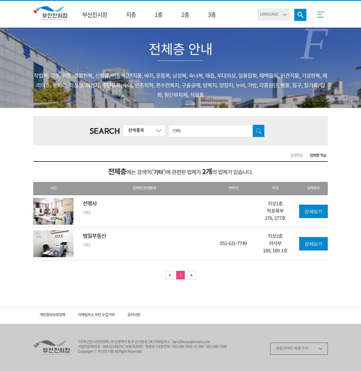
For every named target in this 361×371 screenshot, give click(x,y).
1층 (158, 15)
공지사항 (133, 315)
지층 (131, 15)
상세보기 (313, 212)
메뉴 (322, 16)
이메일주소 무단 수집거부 (96, 315)
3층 (212, 15)
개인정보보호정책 (52, 315)
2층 (185, 15)
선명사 (90, 204)
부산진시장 (94, 15)
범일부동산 (94, 236)
